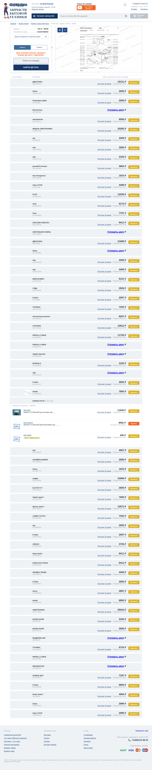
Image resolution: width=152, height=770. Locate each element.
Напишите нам (141, 731)
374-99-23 (140, 4)
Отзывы (134, 9)
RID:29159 (27, 435)
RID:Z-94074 (28, 423)
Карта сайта (88, 748)
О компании (88, 735)
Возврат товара (10, 748)
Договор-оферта (90, 738)
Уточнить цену (115, 110)
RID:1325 (26, 410)
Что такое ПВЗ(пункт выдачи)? (15, 738)
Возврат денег (9, 751)
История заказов (50, 745)
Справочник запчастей (12, 735)
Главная (13, 24)
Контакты (144, 9)
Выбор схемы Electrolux (40, 24)
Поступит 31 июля (104, 84)
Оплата (46, 738)
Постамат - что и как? (12, 741)
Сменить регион (38, 9)
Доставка (47, 735)
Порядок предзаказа (11, 745)
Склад (86, 745)
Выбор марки (24, 24)
